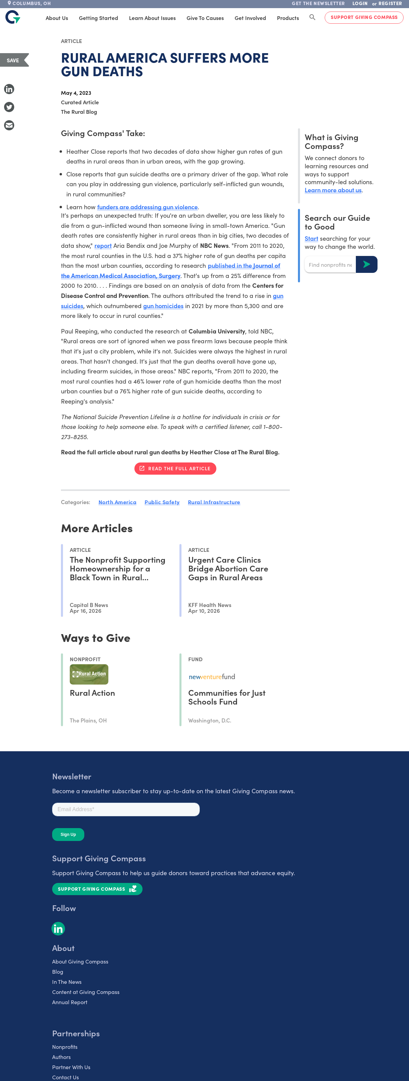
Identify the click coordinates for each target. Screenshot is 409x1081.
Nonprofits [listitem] (65, 1046)
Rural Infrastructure (214, 501)
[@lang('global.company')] (12, 17)
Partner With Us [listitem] (71, 1067)
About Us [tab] (57, 17)
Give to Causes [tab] (205, 17)
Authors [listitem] (61, 1056)
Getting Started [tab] (98, 17)
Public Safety (162, 501)
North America (118, 501)
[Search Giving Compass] (312, 17)
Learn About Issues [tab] (152, 17)
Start (311, 238)
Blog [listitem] (57, 971)
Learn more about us (333, 190)
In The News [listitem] (67, 981)
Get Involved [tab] (250, 17)
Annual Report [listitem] (69, 1002)
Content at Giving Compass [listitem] (86, 991)
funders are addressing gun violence (147, 206)
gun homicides (163, 305)
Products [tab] (288, 17)
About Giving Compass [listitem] (80, 961)
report (103, 245)
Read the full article (179, 468)
